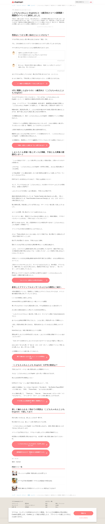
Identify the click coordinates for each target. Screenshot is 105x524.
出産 (46, 507)
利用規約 (27, 507)
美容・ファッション (60, 503)
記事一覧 (14, 507)
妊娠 (46, 505)
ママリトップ (15, 503)
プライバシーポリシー (30, 505)
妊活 (46, 503)
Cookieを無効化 (83, 518)
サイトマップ (15, 505)
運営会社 (27, 503)
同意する (83, 513)
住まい (57, 507)
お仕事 (57, 505)
